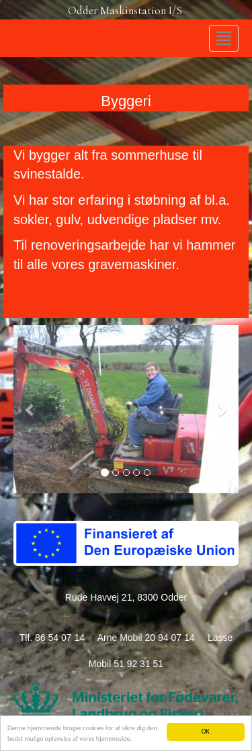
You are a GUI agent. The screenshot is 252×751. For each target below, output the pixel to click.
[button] (30, 409)
